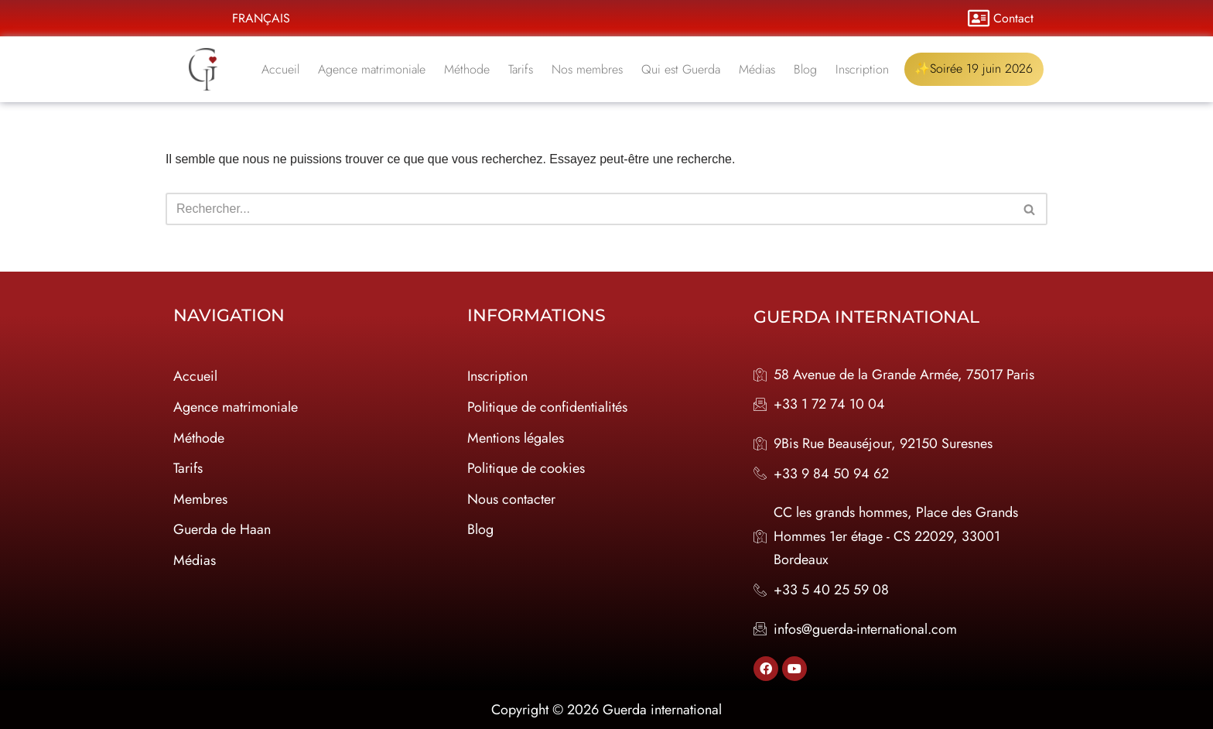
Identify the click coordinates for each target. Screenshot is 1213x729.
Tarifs (521, 69)
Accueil (281, 69)
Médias (758, 69)
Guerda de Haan (222, 529)
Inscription (863, 69)
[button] (265, 19)
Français (261, 18)
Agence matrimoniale (372, 69)
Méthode (467, 69)
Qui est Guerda (681, 69)
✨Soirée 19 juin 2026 (975, 69)
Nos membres (588, 69)
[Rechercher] (589, 209)
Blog (806, 69)
